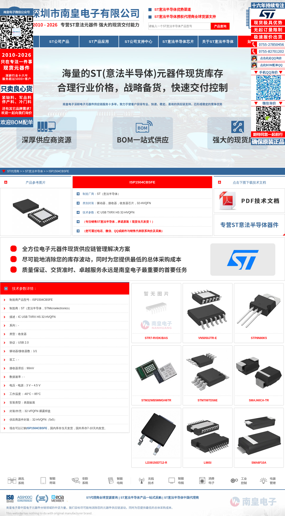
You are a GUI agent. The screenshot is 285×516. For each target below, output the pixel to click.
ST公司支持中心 (138, 41)
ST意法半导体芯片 (178, 41)
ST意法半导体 (34, 171)
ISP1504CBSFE (59, 171)
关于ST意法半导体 (218, 41)
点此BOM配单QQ (271, 65)
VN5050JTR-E (207, 338)
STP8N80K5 (259, 338)
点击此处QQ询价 (271, 58)
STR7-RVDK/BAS (156, 338)
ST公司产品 (59, 41)
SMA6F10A (259, 462)
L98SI (207, 462)
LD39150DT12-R (156, 462)
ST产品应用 (99, 41)
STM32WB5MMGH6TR (156, 400)
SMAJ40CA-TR (259, 400)
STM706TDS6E (208, 400)
